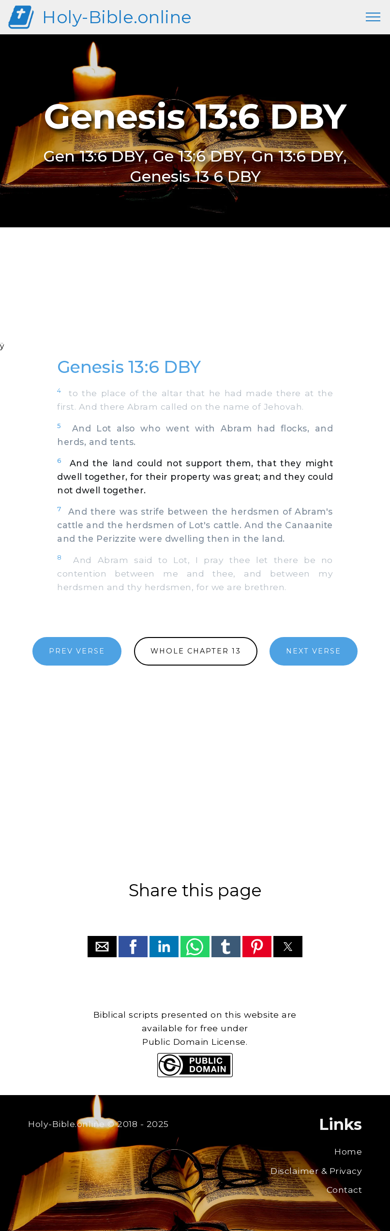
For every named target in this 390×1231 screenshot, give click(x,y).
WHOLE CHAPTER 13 (195, 651)
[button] (102, 946)
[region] (195, 297)
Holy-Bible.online (117, 17)
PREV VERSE (77, 651)
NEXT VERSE (313, 651)
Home (348, 1151)
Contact (344, 1190)
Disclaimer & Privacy (316, 1171)
